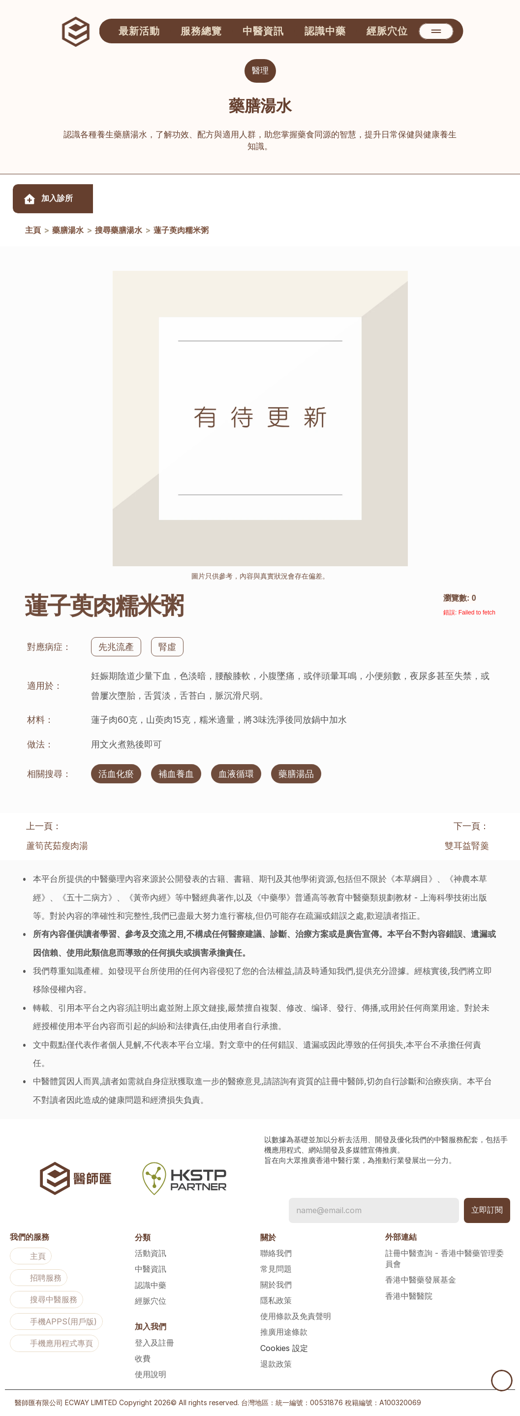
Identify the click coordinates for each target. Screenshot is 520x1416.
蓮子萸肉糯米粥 (181, 231)
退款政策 (276, 1364)
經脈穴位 (150, 1301)
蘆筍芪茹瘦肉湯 (57, 845)
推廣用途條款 (283, 1332)
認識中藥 (150, 1285)
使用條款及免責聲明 (295, 1316)
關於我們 (276, 1284)
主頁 (33, 231)
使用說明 (150, 1374)
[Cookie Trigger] (284, 1348)
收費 (143, 1358)
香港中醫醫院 (408, 1296)
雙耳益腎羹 (467, 845)
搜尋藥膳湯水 (118, 231)
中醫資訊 (150, 1269)
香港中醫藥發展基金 (420, 1280)
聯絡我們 (276, 1253)
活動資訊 (150, 1253)
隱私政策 (276, 1300)
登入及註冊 (154, 1343)
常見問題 (276, 1269)
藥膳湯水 (68, 231)
